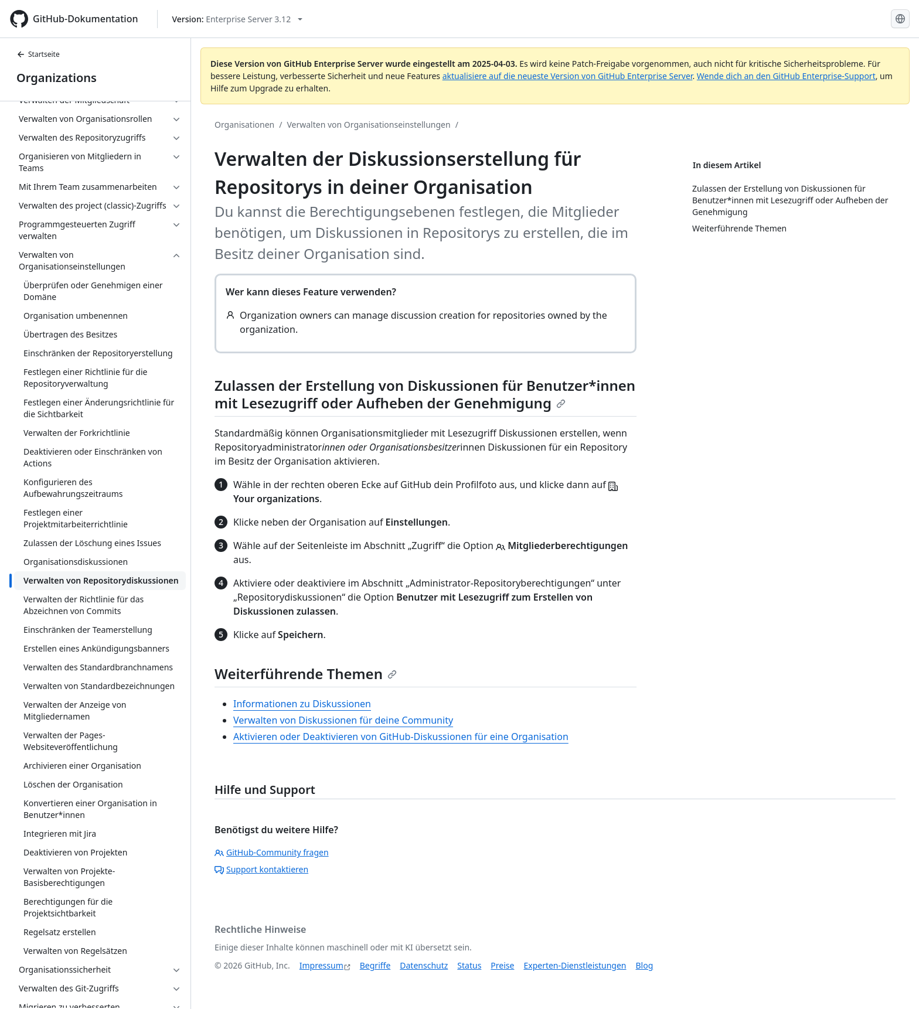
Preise (502, 965)
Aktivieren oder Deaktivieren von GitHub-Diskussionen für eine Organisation (401, 736)
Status (469, 965)
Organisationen (244, 124)
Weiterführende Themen (306, 673)
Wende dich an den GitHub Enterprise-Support (786, 75)
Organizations (56, 78)
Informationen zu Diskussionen (302, 703)
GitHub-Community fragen (272, 852)
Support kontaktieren (261, 869)
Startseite (38, 54)
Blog (644, 965)
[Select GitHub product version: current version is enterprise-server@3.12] (237, 19)
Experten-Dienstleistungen (574, 965)
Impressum (321, 965)
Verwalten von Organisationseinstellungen (368, 124)
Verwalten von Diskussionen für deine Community (343, 720)
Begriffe (375, 965)
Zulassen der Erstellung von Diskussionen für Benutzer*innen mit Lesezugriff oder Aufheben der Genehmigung (425, 394)
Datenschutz (424, 965)
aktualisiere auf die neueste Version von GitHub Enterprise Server (568, 75)
